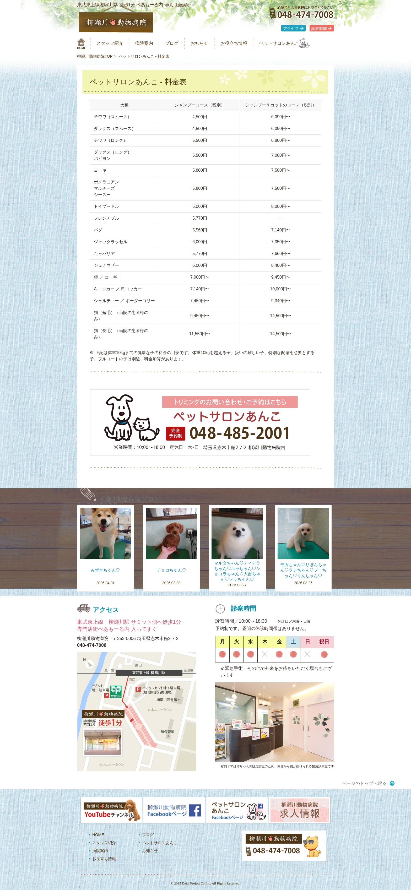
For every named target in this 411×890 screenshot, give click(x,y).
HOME (98, 834)
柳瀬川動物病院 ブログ (130, 499)
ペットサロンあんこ (300, 43)
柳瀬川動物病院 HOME (81, 43)
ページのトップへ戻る (364, 783)
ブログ (181, 43)
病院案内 (151, 43)
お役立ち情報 (249, 43)
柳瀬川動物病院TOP (95, 56)
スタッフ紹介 (113, 43)
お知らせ (212, 43)
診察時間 (319, 28)
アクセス (291, 28)
